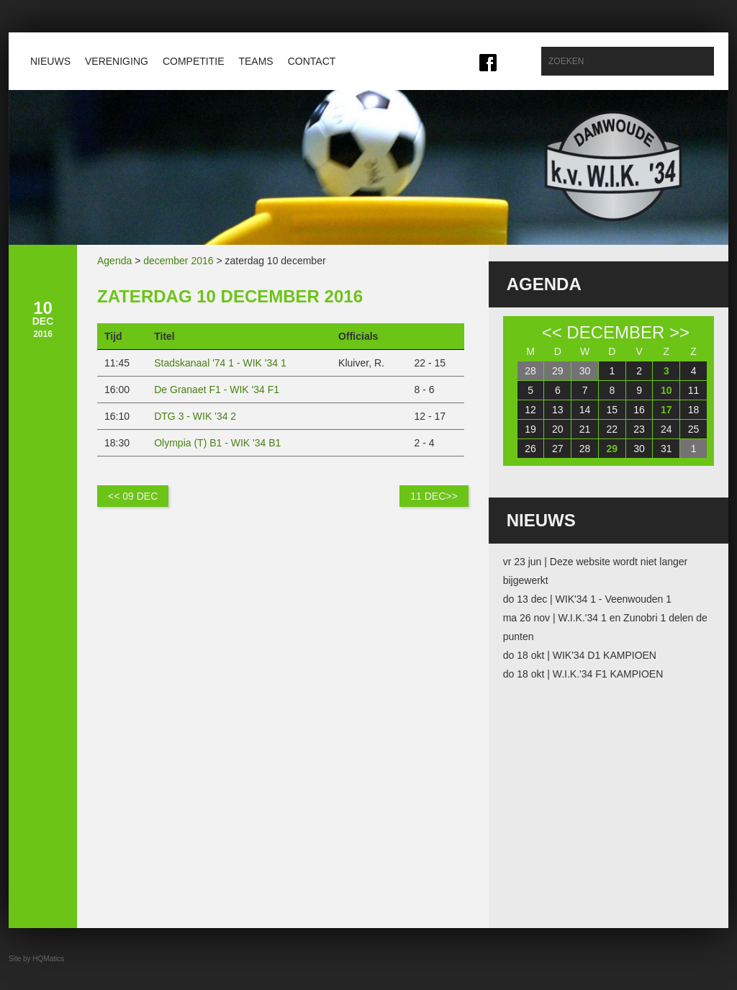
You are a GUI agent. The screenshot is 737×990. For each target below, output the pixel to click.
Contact (312, 61)
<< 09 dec (133, 496)
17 (666, 409)
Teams (255, 61)
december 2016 (178, 260)
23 (639, 429)
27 (558, 448)
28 (530, 371)
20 (558, 429)
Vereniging (116, 61)
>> (679, 332)
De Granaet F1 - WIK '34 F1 (216, 389)
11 (694, 390)
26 (530, 448)
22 (612, 429)
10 (666, 390)
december (615, 332)
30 (585, 371)
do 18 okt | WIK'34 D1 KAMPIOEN (579, 655)
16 (639, 409)
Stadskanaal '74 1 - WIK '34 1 (220, 363)
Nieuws (50, 61)
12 (530, 409)
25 (694, 429)
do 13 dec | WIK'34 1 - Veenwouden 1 (587, 599)
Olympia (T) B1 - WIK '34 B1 (217, 443)
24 (666, 429)
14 (585, 409)
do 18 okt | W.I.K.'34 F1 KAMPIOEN (583, 674)
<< (552, 332)
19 (530, 429)
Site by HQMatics (36, 959)
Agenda (114, 260)
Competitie (194, 61)
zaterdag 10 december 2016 (230, 296)
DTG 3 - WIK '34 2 (195, 416)
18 (694, 409)
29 (558, 371)
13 (558, 409)
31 (666, 448)
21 (585, 429)
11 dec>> (433, 496)
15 (612, 409)
